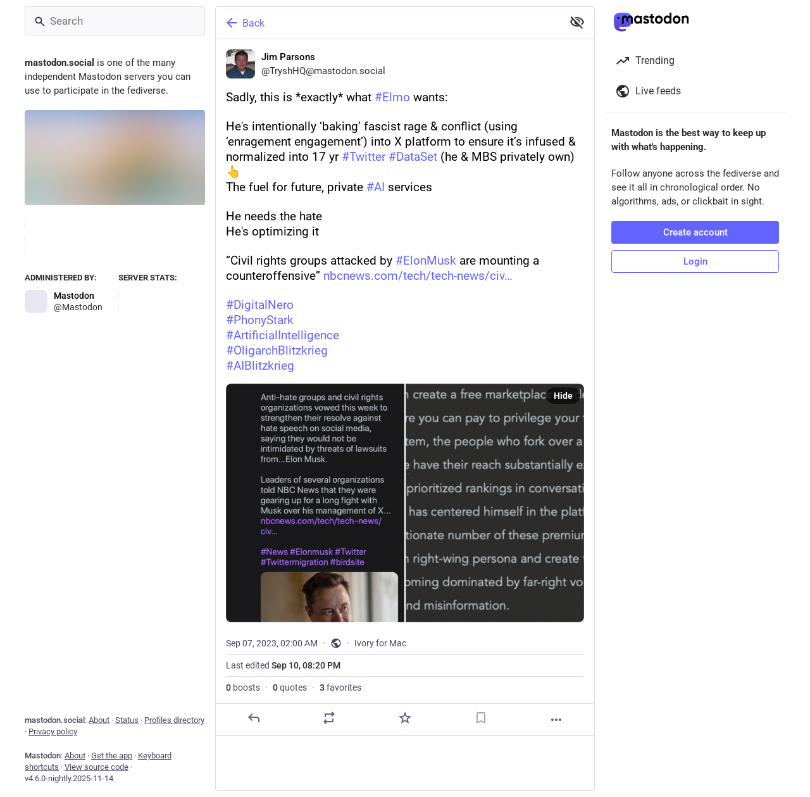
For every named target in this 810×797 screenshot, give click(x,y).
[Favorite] (405, 717)
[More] (556, 719)
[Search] (115, 20)
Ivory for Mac (380, 643)
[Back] (388, 23)
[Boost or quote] (329, 717)
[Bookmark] (481, 717)
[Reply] (253, 717)
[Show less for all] (577, 22)
